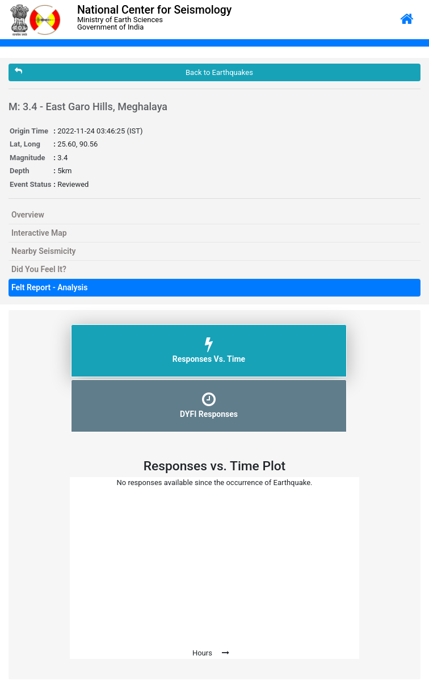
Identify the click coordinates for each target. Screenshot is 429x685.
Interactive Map (39, 232)
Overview (27, 214)
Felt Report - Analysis (49, 287)
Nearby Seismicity (43, 251)
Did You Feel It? (38, 269)
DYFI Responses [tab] (209, 405)
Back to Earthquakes (134, 72)
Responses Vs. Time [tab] (209, 350)
